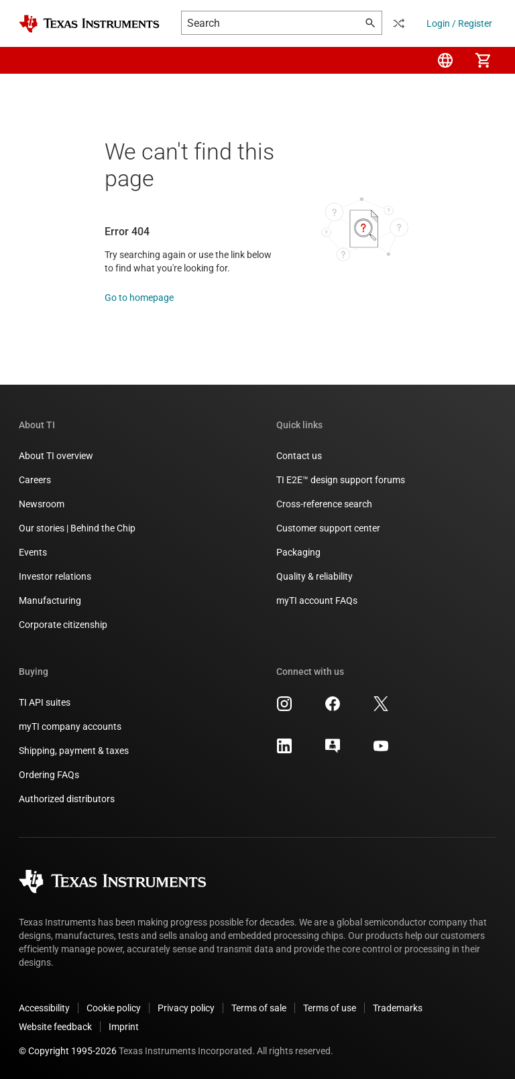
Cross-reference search (324, 504)
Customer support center (328, 528)
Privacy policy (186, 1008)
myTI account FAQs (316, 600)
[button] (32, 60)
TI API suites (44, 702)
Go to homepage (139, 297)
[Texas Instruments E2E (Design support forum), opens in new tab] (333, 750)
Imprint (124, 1026)
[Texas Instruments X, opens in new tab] (381, 708)
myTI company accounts (70, 726)
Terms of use (329, 1008)
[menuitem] (445, 60)
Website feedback (55, 1026)
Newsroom (41, 504)
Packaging (298, 552)
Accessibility (44, 1008)
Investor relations (55, 576)
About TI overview (56, 455)
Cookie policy (114, 1008)
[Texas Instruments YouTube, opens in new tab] (381, 750)
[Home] (89, 24)
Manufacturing (50, 600)
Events (33, 552)
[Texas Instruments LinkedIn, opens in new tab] (284, 750)
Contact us (299, 455)
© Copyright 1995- (68, 1050)
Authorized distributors (67, 799)
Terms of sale (258, 1008)
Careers (35, 479)
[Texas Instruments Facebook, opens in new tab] (333, 708)
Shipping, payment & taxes (74, 750)
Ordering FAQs (49, 774)
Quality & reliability (314, 576)
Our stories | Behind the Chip (77, 528)
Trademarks (397, 1008)
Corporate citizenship (63, 624)
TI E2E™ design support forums (340, 479)
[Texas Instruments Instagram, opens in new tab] (284, 708)
